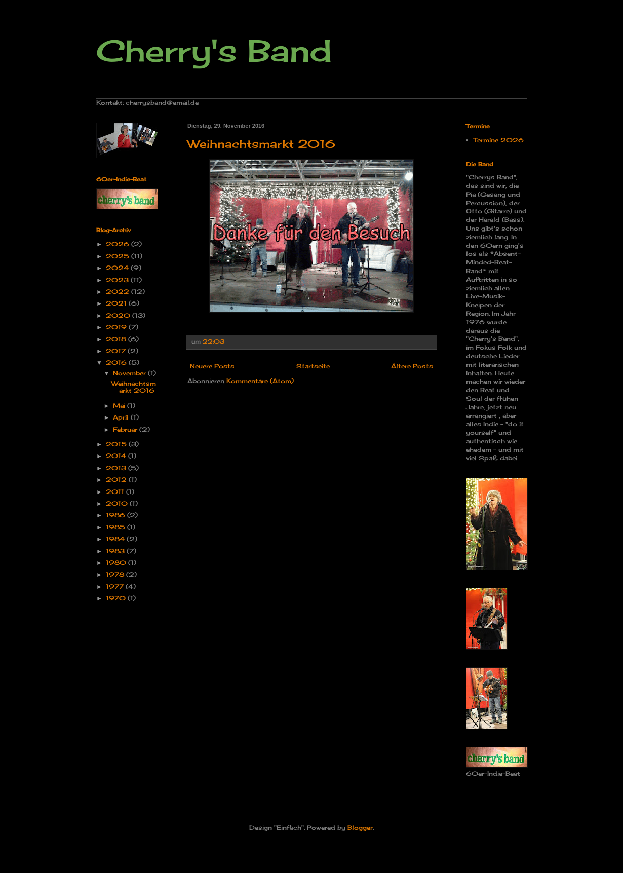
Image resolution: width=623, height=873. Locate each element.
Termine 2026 (499, 140)
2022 (118, 291)
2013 (117, 468)
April (122, 417)
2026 (118, 244)
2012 (117, 479)
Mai (120, 405)
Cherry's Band (214, 50)
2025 (118, 256)
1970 (117, 598)
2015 (117, 444)
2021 (117, 303)
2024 (118, 268)
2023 (118, 280)
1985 (116, 527)
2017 (117, 351)
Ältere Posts (412, 366)
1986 (116, 515)
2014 (117, 456)
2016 (117, 362)
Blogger (360, 827)
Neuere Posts (212, 366)
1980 (117, 562)
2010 (118, 503)
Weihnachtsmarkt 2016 (261, 143)
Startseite (313, 366)
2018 (117, 339)
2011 (116, 492)
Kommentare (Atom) (260, 381)
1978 (116, 574)
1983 (116, 551)
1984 (116, 539)
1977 (116, 586)
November (130, 373)
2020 (119, 315)
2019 (117, 327)
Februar (126, 429)
